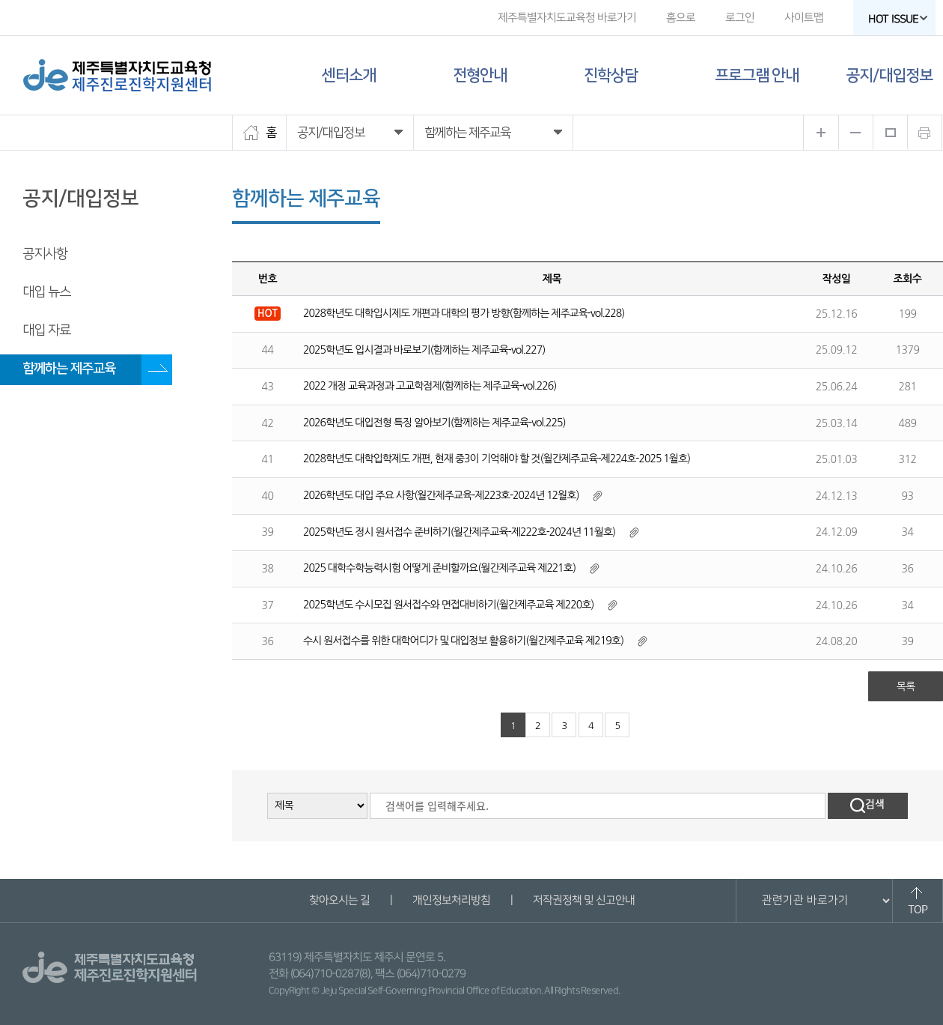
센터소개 (349, 75)
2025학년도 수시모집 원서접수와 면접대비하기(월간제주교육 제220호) (448, 604)
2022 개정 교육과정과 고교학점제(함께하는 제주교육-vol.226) (429, 386)
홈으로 (680, 17)
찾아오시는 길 (338, 900)
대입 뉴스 (46, 292)
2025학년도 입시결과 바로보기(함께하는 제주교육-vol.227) (424, 350)
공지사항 (44, 254)
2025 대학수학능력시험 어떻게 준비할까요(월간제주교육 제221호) (439, 568)
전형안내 (480, 75)
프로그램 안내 (757, 75)
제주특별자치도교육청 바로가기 (567, 17)
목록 (906, 686)
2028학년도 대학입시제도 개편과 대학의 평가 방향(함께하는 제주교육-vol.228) (463, 313)
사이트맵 (803, 17)
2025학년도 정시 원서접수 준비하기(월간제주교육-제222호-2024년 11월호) (459, 532)
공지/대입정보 (889, 75)
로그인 (739, 17)
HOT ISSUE (898, 19)
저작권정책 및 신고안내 (583, 900)
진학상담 (611, 75)
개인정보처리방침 (450, 900)
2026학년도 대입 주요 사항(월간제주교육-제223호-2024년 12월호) (441, 495)
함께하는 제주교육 (68, 368)
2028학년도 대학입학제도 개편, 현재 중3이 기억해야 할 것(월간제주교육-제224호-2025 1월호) (496, 458)
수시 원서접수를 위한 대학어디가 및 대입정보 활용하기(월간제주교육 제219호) (463, 640)
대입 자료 (46, 330)
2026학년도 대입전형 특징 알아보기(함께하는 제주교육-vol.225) (434, 422)
